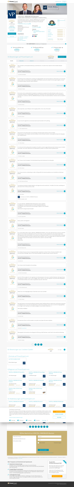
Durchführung (50, 34)
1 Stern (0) (62, 60)
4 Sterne (58, 21)
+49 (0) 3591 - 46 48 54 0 (23, 36)
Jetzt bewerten (12, 33)
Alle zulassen (59, 476)
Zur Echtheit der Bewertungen (12, 30)
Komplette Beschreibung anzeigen (24, 23)
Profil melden (20, 458)
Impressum (11, 482)
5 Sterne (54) (21, 60)
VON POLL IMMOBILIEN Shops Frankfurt (15, 381)
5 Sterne (58, 19)
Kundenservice (50, 39)
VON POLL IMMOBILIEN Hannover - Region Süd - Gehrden (16, 418)
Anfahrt (20, 31)
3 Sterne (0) (42, 60)
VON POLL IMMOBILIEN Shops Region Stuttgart (37, 372)
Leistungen (50, 33)
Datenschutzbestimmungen (18, 482)
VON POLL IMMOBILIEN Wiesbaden (56, 418)
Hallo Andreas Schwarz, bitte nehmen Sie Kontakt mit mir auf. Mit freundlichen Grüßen (24, 444)
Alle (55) (11, 60)
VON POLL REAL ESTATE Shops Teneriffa (35, 389)
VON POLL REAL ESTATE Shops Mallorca (15, 389)
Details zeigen (44, 485)
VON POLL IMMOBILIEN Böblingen (56, 401)
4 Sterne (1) (32, 60)
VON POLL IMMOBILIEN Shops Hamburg (55, 372)
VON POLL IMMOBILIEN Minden (35, 418)
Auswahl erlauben (59, 478)
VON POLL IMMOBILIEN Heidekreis (16, 401)
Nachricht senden (43, 450)
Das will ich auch (58, 1)
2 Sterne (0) (52, 60)
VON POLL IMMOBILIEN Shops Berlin (16, 372)
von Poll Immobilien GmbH (14, 359)
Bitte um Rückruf (42, 442)
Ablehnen (59, 482)
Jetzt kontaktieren (61, 4)
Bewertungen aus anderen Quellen (12, 27)
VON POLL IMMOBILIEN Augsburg (36, 409)
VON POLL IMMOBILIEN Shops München (55, 381)
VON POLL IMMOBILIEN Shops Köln (36, 380)
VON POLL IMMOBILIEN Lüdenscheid (57, 409)
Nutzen (49, 31)
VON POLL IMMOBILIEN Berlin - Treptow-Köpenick (15, 410)
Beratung (49, 36)
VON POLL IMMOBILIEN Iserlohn (36, 401)
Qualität (49, 29)
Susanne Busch (24, 328)
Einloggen (64, 1)
